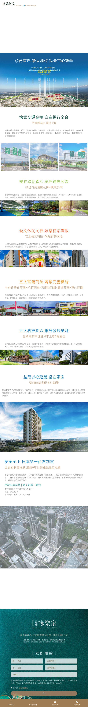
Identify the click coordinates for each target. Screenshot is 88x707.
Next (86, 208)
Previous (2, 208)
